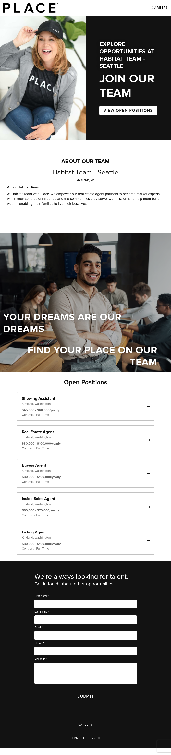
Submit (85, 696)
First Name (41, 596)
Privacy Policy (85, 751)
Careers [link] (160, 7)
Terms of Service (85, 738)
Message (40, 659)
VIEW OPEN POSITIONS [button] (128, 111)
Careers (85, 725)
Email (38, 627)
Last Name (41, 611)
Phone (39, 643)
